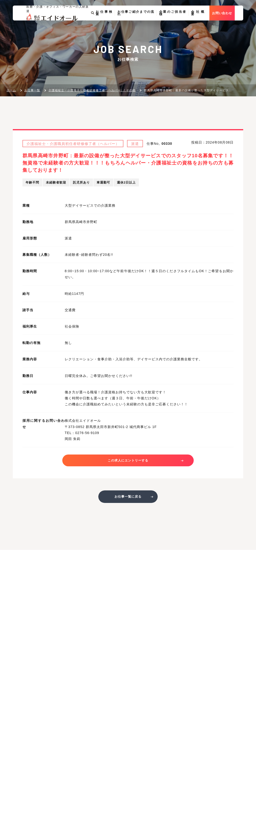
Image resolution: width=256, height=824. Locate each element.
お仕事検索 (109, 25)
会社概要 (206, 26)
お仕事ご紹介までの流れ (143, 26)
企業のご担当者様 (180, 26)
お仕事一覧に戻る (128, 499)
